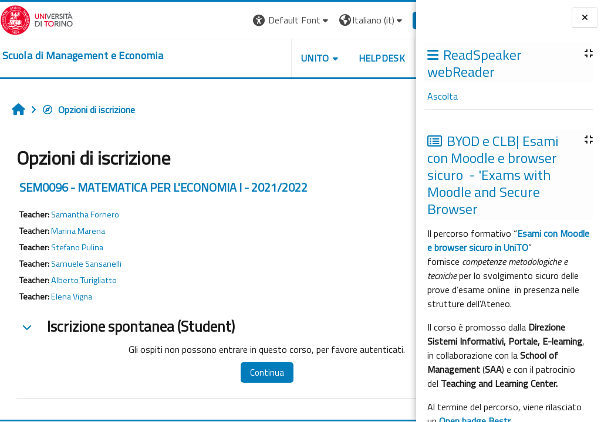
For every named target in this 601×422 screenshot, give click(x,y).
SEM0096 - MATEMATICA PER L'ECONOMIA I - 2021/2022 (163, 187)
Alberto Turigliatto (84, 280)
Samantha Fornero (85, 214)
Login (396, 20)
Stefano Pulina (77, 247)
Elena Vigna (71, 296)
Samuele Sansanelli (86, 263)
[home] (82, 55)
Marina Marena (78, 230)
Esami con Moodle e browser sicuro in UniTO (508, 240)
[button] (255, 20)
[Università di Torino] (36, 19)
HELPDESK (345, 58)
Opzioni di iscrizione (88, 110)
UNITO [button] (279, 58)
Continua (258, 372)
